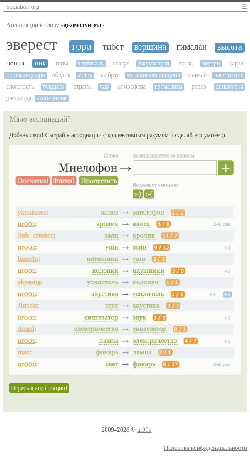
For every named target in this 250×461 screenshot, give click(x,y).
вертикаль (90, 63)
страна (82, 86)
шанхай (197, 75)
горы (61, 63)
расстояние (228, 75)
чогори (211, 63)
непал (15, 63)
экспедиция (52, 98)
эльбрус (109, 75)
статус (121, 63)
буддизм (54, 86)
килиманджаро (25, 75)
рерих (199, 86)
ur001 (144, 429)
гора (81, 46)
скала (185, 63)
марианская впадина (153, 75)
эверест (31, 44)
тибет (113, 47)
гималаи (191, 47)
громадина (169, 86)
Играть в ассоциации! (39, 388)
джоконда (19, 98)
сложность (20, 86)
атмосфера (132, 86)
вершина (150, 47)
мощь (85, 75)
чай (104, 86)
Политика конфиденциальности (205, 447)
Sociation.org (22, 6)
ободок (61, 75)
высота (229, 47)
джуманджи (153, 63)
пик (40, 63)
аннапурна (229, 86)
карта (236, 63)
